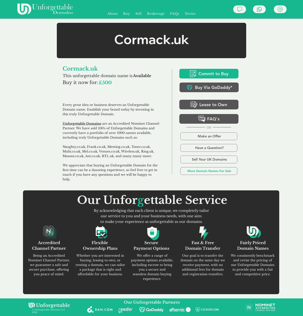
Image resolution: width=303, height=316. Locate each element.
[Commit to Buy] (208, 73)
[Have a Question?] (208, 148)
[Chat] (239, 9)
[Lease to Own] (208, 104)
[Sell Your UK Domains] (208, 159)
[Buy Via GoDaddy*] (209, 87)
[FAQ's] (208, 119)
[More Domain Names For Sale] (208, 171)
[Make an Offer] (208, 136)
